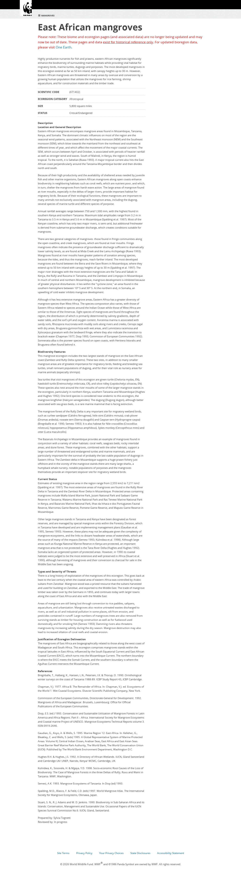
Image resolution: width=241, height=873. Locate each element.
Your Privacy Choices (111, 853)
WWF (26, 10)
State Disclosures (140, 853)
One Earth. (64, 47)
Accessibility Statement (170, 853)
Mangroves (46, 15)
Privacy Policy (84, 853)
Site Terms (63, 853)
